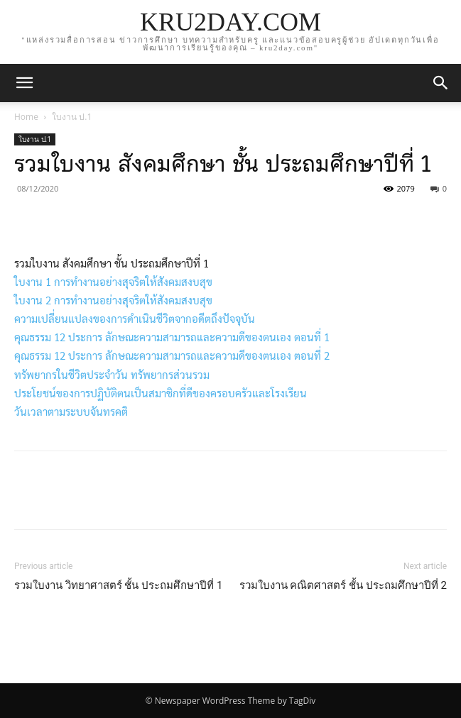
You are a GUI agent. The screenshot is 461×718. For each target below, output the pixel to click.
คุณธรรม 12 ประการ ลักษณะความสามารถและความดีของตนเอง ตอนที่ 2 (172, 355)
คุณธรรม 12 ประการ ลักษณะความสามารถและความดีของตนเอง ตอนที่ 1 (172, 336)
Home (26, 117)
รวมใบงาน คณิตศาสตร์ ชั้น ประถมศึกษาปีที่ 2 (343, 585)
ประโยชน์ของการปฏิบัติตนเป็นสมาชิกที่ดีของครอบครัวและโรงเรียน (160, 392)
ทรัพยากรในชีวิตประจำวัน (71, 374)
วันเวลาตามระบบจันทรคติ (71, 411)
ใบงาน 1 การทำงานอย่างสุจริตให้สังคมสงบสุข (113, 281)
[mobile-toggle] (24, 83)
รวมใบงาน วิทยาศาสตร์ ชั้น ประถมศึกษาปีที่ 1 (118, 585)
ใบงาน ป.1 (72, 117)
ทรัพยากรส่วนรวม (170, 374)
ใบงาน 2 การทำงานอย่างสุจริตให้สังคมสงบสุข (113, 299)
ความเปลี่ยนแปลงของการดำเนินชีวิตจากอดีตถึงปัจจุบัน (134, 318)
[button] (441, 83)
